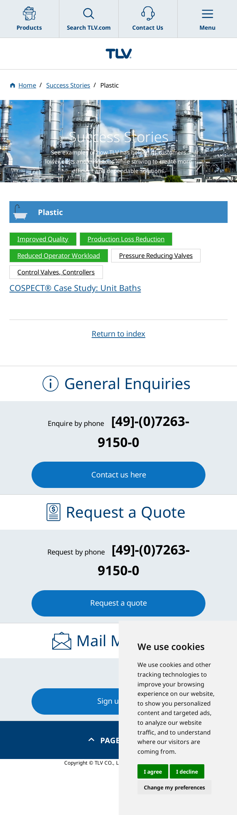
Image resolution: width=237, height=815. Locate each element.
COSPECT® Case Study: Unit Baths (75, 287)
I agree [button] (153, 771)
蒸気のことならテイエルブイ (118, 53)
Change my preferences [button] (174, 787)
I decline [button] (187, 771)
